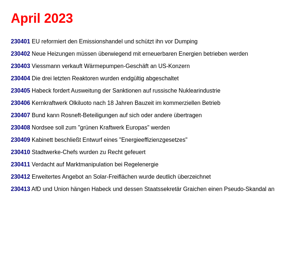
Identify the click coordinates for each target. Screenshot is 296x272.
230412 (20, 177)
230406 (20, 103)
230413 (20, 189)
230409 (20, 140)
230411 (20, 164)
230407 (20, 115)
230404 (21, 78)
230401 (20, 41)
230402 (20, 54)
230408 (20, 127)
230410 (20, 152)
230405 (20, 91)
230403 (20, 66)
